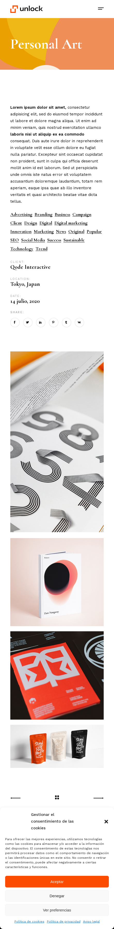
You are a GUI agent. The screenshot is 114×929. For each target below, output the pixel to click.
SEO (14, 240)
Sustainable (74, 240)
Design (30, 223)
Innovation (20, 231)
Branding (43, 214)
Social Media (33, 240)
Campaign (81, 214)
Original (76, 231)
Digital (45, 223)
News (61, 231)
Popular (94, 231)
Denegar (57, 896)
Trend (41, 249)
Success (54, 240)
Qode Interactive (30, 267)
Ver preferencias (57, 910)
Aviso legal (91, 921)
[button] (106, 821)
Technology (21, 249)
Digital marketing (70, 223)
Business (62, 214)
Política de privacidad (63, 921)
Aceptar (57, 881)
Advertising (21, 214)
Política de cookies (29, 921)
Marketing (44, 231)
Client (16, 223)
